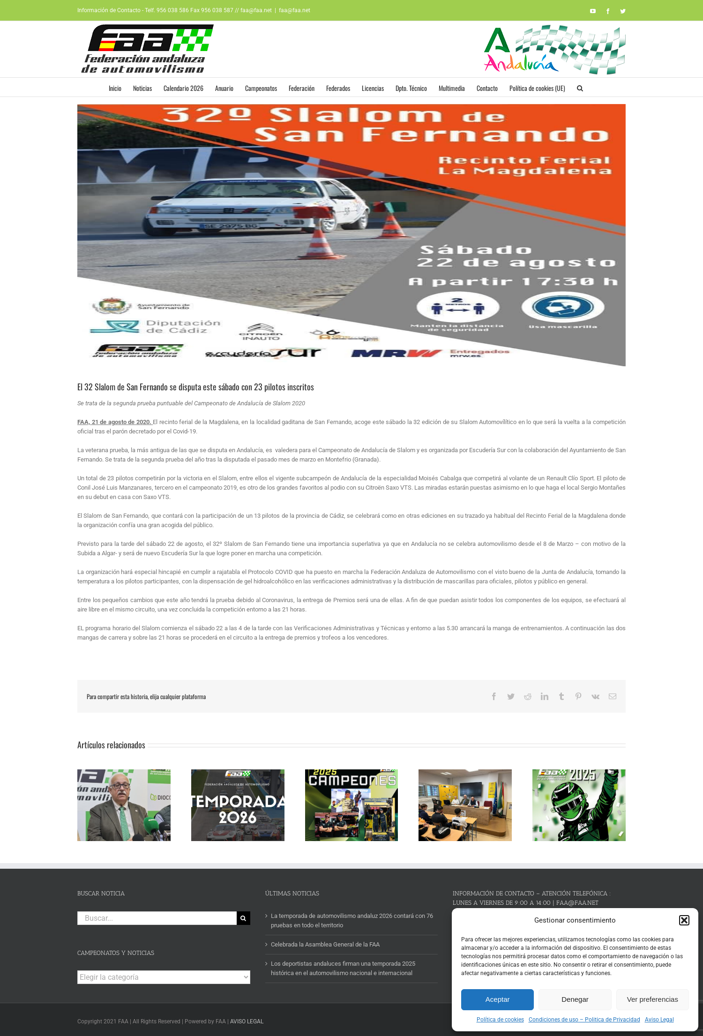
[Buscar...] (157, 915)
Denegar (575, 999)
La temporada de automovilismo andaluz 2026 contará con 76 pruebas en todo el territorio (352, 917)
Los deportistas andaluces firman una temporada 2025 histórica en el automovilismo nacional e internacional (343, 965)
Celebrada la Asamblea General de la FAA (325, 941)
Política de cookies (500, 1019)
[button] (684, 920)
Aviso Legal (659, 1019)
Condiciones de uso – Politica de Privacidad (584, 1019)
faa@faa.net (294, 10)
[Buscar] (243, 915)
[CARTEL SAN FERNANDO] (351, 235)
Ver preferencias (652, 999)
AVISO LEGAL (246, 1018)
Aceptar (498, 999)
